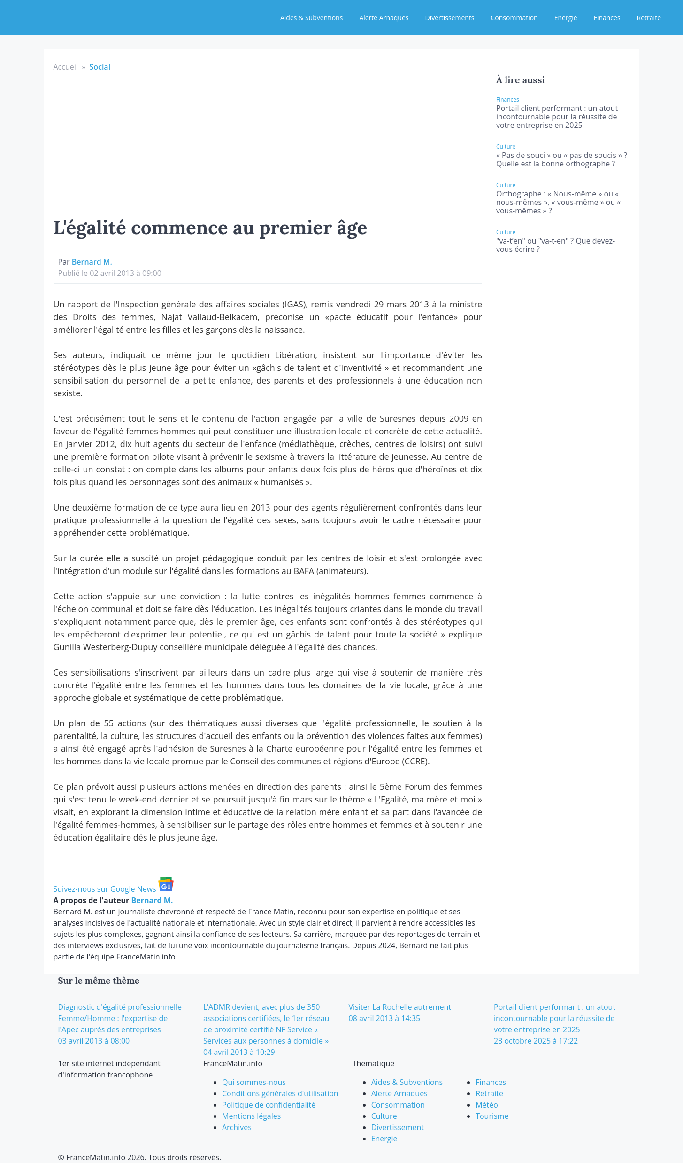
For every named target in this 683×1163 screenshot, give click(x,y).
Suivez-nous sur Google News (114, 889)
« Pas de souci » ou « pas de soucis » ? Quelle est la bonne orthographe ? (561, 159)
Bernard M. (92, 262)
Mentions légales (251, 1116)
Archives (237, 1127)
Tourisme (492, 1116)
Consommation (514, 17)
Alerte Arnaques (383, 17)
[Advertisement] (268, 143)
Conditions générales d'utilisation (280, 1093)
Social (99, 67)
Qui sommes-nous (254, 1082)
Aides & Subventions (311, 17)
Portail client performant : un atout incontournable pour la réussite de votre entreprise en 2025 (557, 116)
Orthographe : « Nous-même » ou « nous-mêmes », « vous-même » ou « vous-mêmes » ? (558, 202)
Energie (565, 17)
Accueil (66, 67)
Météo (487, 1105)
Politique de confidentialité (268, 1105)
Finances (607, 17)
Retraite (649, 17)
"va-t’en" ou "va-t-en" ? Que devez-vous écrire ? (555, 245)
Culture (384, 1116)
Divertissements (449, 17)
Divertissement (397, 1127)
